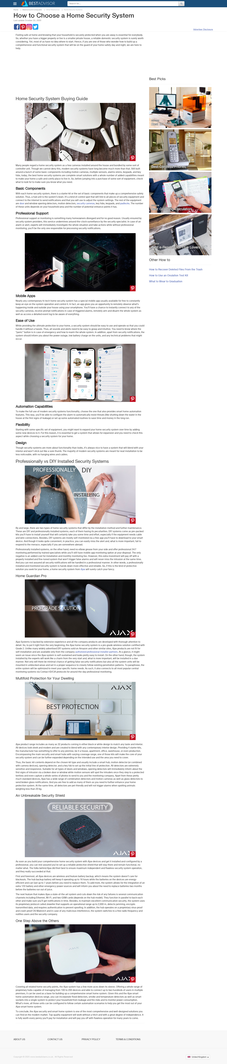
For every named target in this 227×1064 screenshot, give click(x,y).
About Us (19, 1039)
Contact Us (55, 1039)
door (22, 203)
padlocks (125, 203)
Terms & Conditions (128, 1039)
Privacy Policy (91, 1039)
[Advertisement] (80, 72)
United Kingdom (198, 1057)
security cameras (86, 203)
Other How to (159, 260)
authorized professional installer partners (96, 652)
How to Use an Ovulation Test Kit (168, 275)
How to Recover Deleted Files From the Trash (175, 269)
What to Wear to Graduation (165, 281)
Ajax (83, 569)
